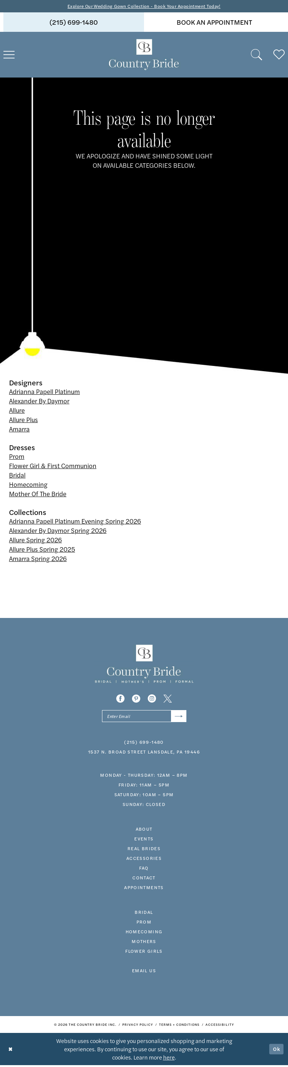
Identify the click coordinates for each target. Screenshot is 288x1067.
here (169, 1059)
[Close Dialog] (11, 1050)
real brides (144, 850)
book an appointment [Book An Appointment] (214, 22)
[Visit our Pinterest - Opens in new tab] (136, 699)
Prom (16, 456)
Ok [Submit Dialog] (276, 1051)
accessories (144, 860)
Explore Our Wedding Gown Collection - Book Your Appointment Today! (144, 6)
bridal (144, 913)
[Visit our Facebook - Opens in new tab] (120, 699)
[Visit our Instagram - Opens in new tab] (152, 699)
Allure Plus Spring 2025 (42, 549)
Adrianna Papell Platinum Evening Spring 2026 (75, 521)
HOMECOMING (144, 933)
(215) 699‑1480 (144, 743)
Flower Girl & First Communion (52, 466)
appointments (144, 889)
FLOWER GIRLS (144, 952)
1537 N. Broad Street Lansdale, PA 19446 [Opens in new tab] (144, 753)
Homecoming (28, 485)
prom (144, 923)
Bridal (17, 475)
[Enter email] (144, 717)
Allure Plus (23, 420)
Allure (17, 410)
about (144, 830)
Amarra (19, 429)
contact (144, 879)
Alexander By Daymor (39, 401)
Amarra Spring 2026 (38, 559)
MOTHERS (144, 943)
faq (143, 869)
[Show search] (256, 55)
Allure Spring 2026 (35, 540)
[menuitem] (73, 23)
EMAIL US (144, 972)
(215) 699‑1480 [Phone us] (74, 22)
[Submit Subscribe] (178, 717)
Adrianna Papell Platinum (44, 392)
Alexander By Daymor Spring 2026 (57, 531)
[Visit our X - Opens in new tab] (168, 699)
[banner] (144, 55)
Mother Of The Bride (37, 494)
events (143, 840)
